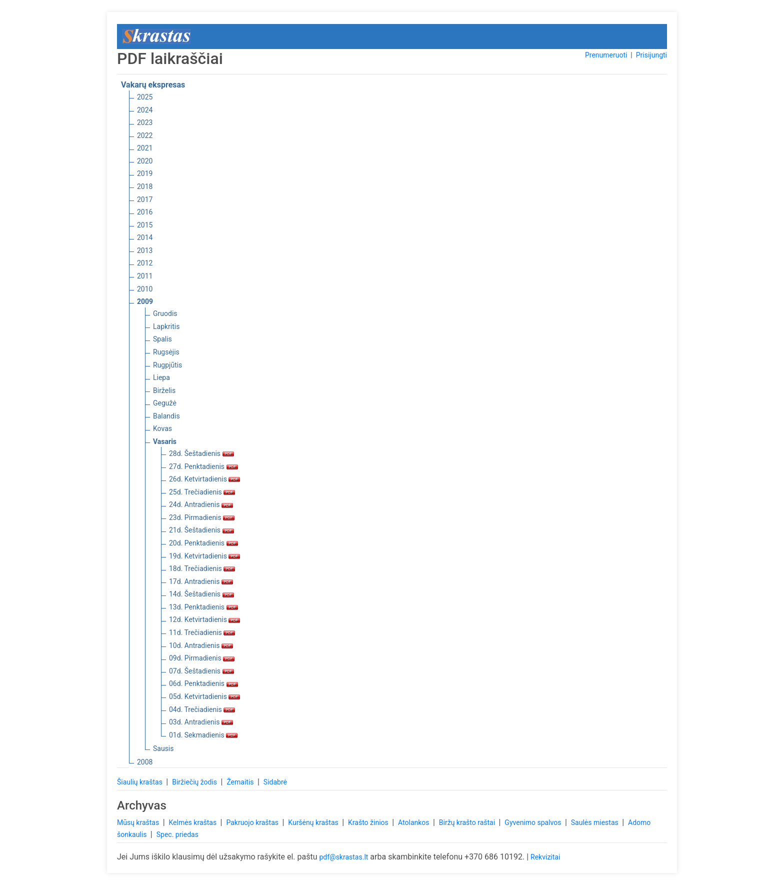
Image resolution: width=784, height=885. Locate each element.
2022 (144, 136)
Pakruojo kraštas (253, 822)
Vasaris (164, 442)
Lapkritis (166, 326)
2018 (144, 186)
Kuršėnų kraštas (314, 822)
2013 (144, 250)
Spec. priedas (177, 834)
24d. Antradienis (201, 504)
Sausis (163, 748)
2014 (144, 238)
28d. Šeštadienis (201, 454)
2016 (144, 212)
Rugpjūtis (167, 365)
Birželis (164, 390)
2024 (144, 110)
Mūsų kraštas (139, 822)
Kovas (162, 428)
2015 (144, 225)
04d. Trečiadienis (202, 710)
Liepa (161, 378)
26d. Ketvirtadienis (204, 479)
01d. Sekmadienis (203, 735)
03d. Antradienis (201, 722)
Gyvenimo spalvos (533, 822)
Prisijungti (651, 55)
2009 (145, 302)
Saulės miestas (595, 822)
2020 (144, 161)
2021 (144, 148)
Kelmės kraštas (193, 822)
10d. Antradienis (201, 646)
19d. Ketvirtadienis (204, 556)
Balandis (166, 416)
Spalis (162, 339)
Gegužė (164, 403)
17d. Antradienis (201, 582)
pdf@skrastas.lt (343, 857)
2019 (144, 174)
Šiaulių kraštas (140, 782)
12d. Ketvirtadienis (204, 620)
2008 (144, 762)
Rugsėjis (166, 352)
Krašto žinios (369, 822)
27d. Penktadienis (203, 466)
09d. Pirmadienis (201, 658)
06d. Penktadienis (203, 684)
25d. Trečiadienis (202, 492)
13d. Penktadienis (203, 607)
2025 (144, 97)
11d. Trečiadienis (202, 632)
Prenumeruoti (606, 55)
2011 (144, 276)
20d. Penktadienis (203, 543)
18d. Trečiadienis (202, 568)
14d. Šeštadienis (201, 594)
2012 (144, 263)
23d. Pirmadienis (201, 518)
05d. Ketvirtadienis (204, 696)
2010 (144, 289)
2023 (144, 122)
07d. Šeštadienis (201, 671)
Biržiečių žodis (195, 782)
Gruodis (165, 314)
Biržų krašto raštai (468, 822)
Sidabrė (275, 782)
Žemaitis (241, 782)
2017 (144, 200)
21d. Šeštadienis (201, 530)
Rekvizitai (545, 857)
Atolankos (414, 822)
